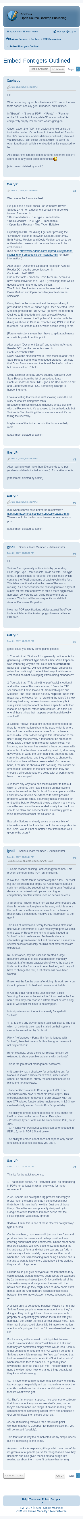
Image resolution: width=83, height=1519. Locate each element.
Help (24, 1499)
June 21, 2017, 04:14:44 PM (20, 1166)
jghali (11, 547)
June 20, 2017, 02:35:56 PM (24, 190)
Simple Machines (53, 1507)
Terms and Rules (39, 1499)
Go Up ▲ (56, 1499)
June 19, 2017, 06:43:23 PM (24, 87)
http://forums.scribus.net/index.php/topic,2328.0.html (38, 513)
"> (41, 1502)
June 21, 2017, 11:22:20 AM (20, 641)
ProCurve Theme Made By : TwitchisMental (41, 1511)
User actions (39, 69)
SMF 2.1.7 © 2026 (30, 1507)
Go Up (60, 1475)
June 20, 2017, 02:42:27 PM (24, 502)
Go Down (58, 69)
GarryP (12, 184)
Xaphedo (13, 80)
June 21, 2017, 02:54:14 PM (20, 857)
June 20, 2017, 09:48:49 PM (20, 553)
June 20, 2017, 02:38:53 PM (24, 458)
